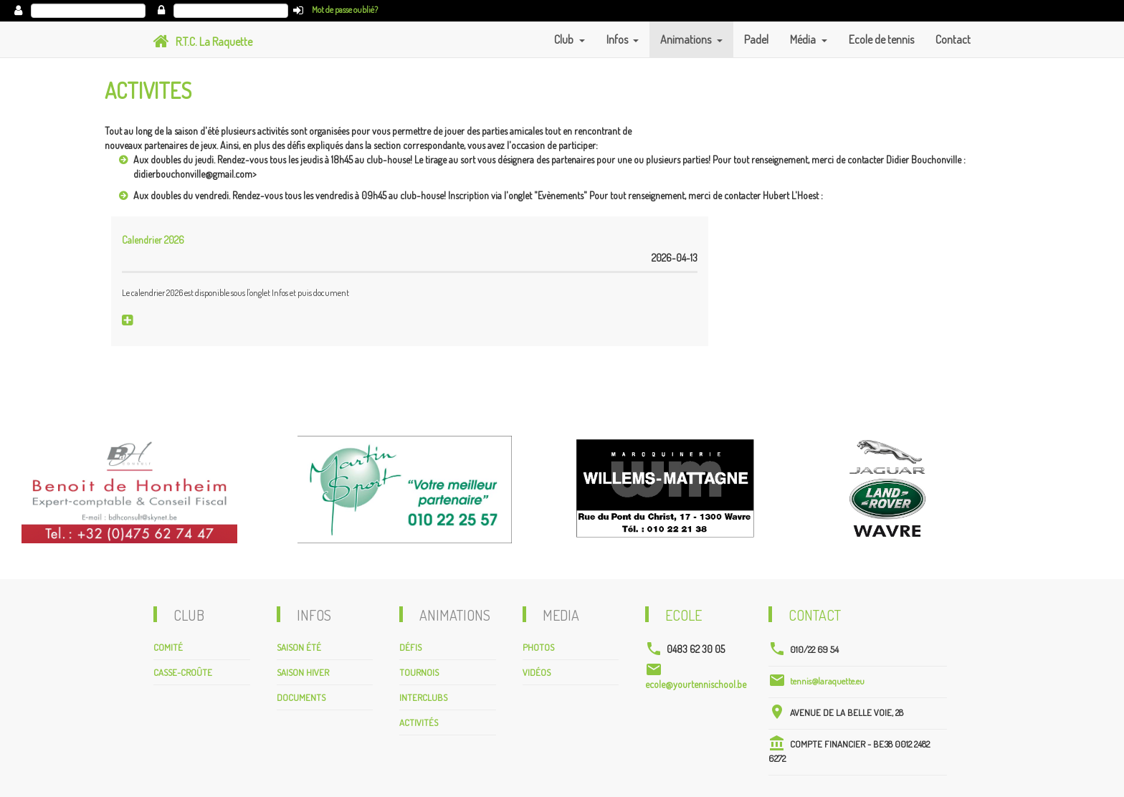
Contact (953, 39)
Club (565, 39)
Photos (538, 647)
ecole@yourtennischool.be (695, 684)
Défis (410, 647)
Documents (301, 697)
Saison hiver (303, 672)
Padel (756, 39)
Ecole (683, 615)
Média (804, 39)
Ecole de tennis (881, 39)
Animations (686, 39)
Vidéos (537, 672)
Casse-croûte (182, 672)
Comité (168, 647)
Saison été (299, 647)
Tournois (419, 672)
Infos (618, 39)
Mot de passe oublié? (345, 9)
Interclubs (423, 697)
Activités (418, 722)
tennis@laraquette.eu (827, 681)
